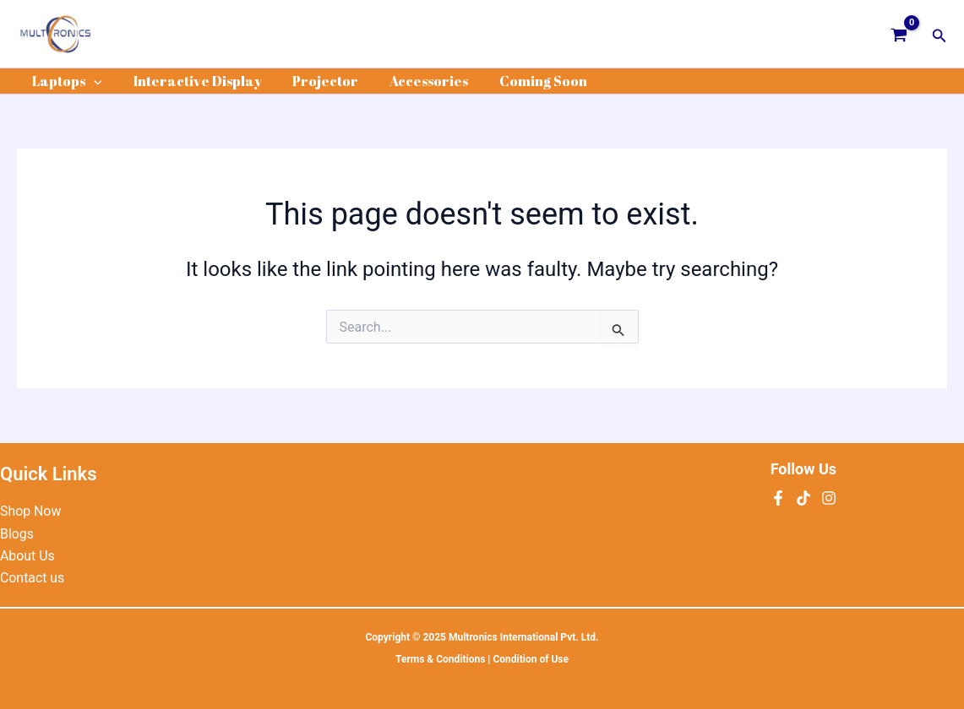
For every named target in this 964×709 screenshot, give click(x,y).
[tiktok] (803, 498)
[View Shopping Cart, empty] (899, 33)
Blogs (17, 534)
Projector (316, 81)
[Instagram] (828, 498)
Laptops (65, 81)
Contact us (32, 578)
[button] (939, 34)
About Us (27, 556)
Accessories (415, 81)
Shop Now (31, 511)
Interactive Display (192, 81)
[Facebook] (778, 498)
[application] (92, 81)
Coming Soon (525, 81)
